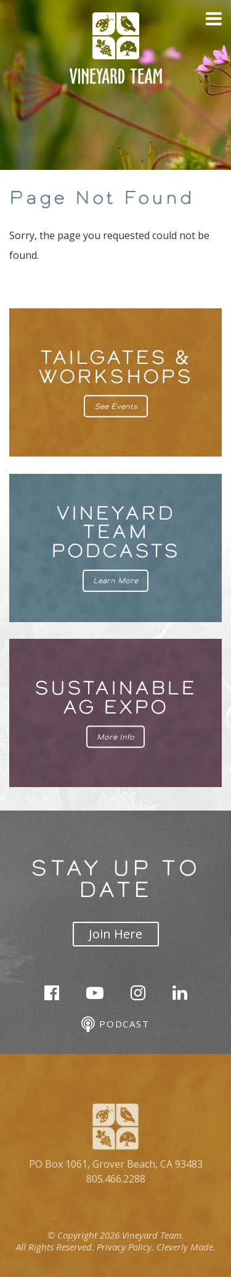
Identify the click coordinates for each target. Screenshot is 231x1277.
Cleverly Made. (186, 1247)
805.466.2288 (115, 1179)
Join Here (115, 933)
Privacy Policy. (125, 1247)
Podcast (115, 1024)
